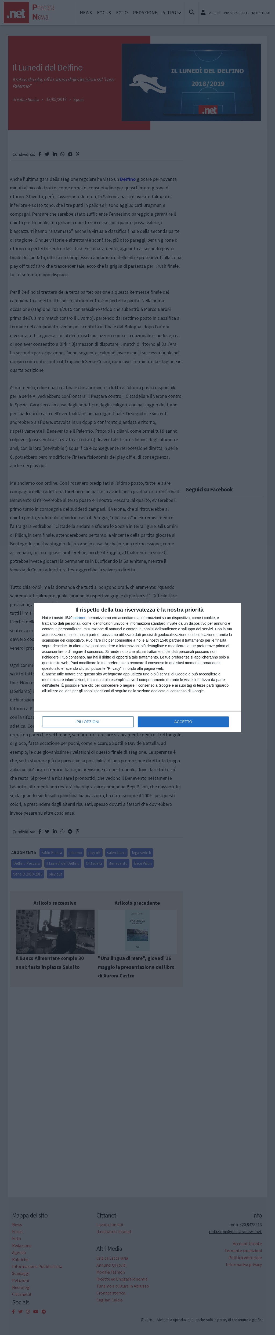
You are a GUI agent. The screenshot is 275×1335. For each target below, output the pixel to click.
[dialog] (137, 667)
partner (79, 618)
